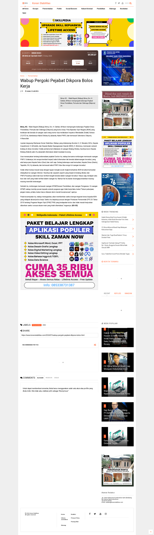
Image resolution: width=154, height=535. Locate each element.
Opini (24, 13)
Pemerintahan (48, 9)
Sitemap (63, 525)
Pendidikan (101, 9)
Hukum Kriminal (87, 9)
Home (25, 9)
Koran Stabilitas (41, 3)
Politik (59, 9)
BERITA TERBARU (110, 262)
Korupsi (35, 9)
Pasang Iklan (74, 521)
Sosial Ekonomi (71, 9)
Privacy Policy (75, 518)
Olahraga (112, 9)
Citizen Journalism (64, 518)
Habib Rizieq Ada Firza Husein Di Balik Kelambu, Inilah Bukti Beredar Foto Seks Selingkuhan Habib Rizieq (115, 338)
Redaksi (73, 514)
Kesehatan (124, 9)
